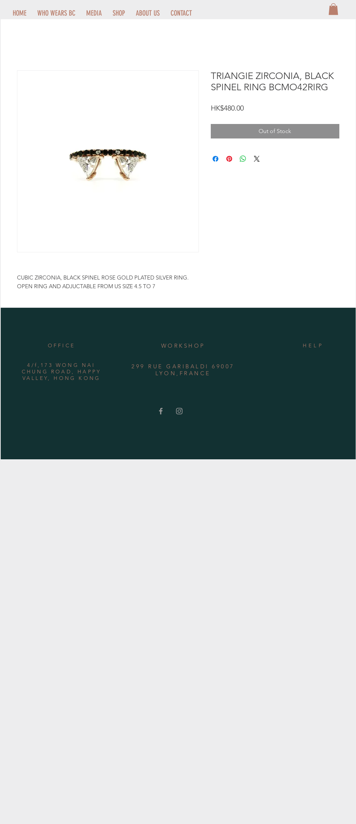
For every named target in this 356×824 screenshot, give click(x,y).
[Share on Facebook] (215, 158)
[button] (333, 9)
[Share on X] (256, 158)
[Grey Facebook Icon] (160, 411)
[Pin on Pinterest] (229, 158)
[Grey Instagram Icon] (179, 411)
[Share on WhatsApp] (243, 158)
